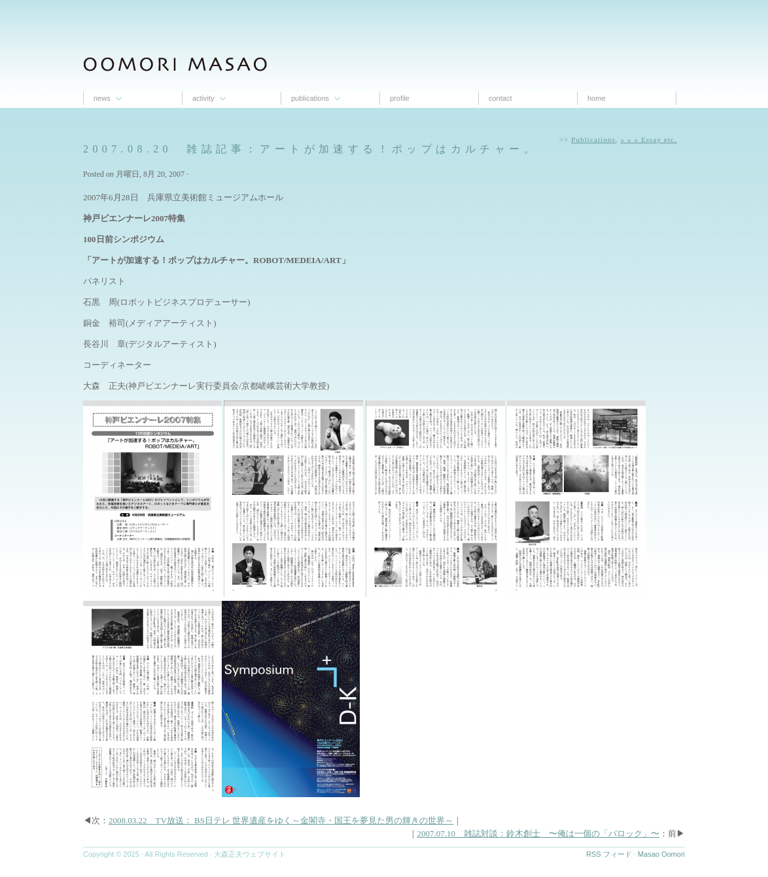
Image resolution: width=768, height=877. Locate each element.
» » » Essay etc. (649, 139)
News (102, 98)
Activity (203, 98)
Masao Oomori (661, 854)
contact (500, 98)
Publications (310, 98)
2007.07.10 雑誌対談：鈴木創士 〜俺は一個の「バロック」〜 (538, 833)
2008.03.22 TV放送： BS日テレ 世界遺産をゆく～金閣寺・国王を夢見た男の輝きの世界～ (281, 820)
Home (596, 98)
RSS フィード (609, 854)
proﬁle (400, 98)
